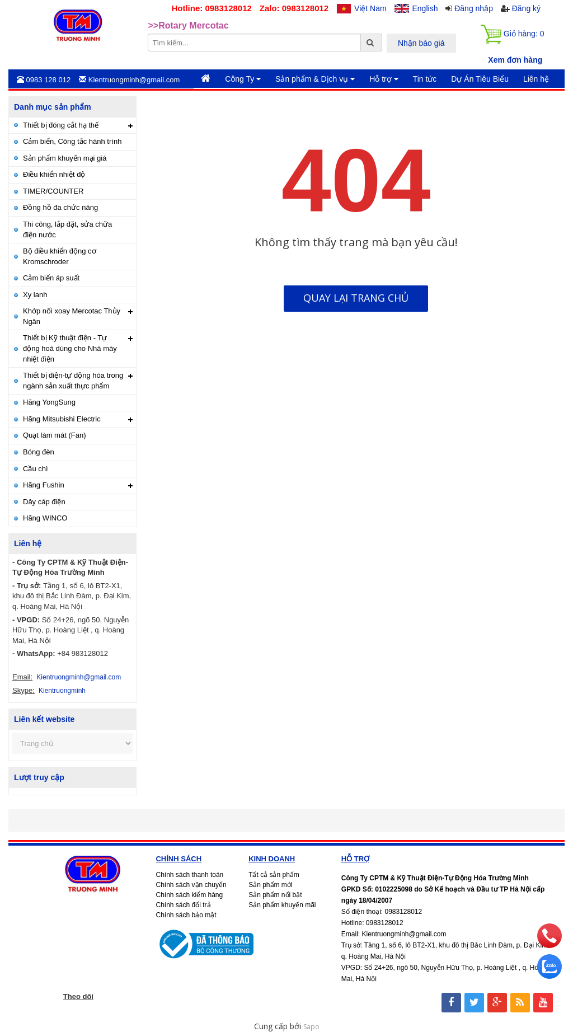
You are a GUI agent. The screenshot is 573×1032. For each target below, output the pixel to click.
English (425, 8)
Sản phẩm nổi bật (275, 895)
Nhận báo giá (421, 43)
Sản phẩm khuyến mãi (282, 905)
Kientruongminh (62, 691)
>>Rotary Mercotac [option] (188, 26)
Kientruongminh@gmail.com (78, 677)
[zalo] (549, 975)
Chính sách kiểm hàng (189, 895)
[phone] (549, 945)
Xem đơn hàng (515, 59)
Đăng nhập (473, 8)
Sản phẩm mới (270, 885)
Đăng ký (526, 8)
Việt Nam (370, 8)
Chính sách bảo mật (186, 915)
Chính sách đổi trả (183, 905)
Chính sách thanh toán (189, 875)
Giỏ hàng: (512, 34)
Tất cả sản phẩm (273, 875)
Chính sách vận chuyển (191, 885)
